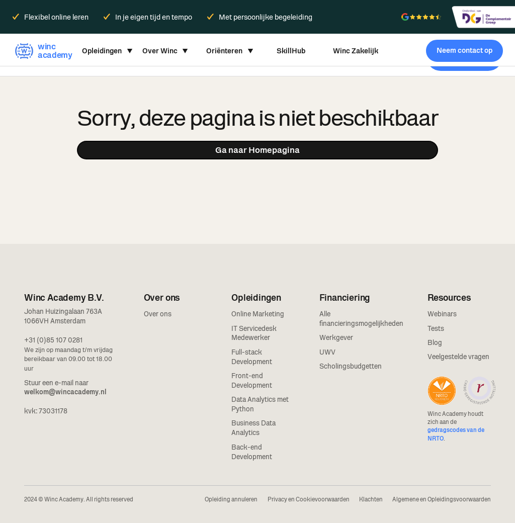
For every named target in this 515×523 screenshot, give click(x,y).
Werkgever (336, 337)
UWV (327, 352)
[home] (42, 50)
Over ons (157, 314)
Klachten (371, 499)
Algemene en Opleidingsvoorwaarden (441, 499)
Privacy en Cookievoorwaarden (309, 499)
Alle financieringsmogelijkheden (361, 318)
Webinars (442, 314)
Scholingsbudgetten (350, 366)
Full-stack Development (251, 357)
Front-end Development (251, 380)
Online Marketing (257, 314)
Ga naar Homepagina (257, 150)
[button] (107, 51)
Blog (434, 342)
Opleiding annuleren (231, 499)
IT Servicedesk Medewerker (254, 333)
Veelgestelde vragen (458, 357)
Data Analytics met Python (260, 404)
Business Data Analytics (253, 428)
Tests (435, 328)
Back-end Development (251, 452)
